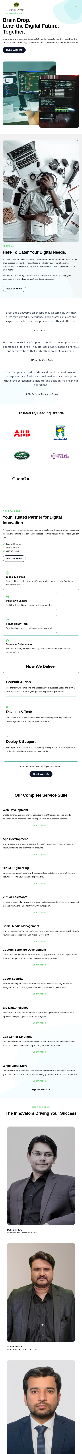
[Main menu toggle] (76, 7)
